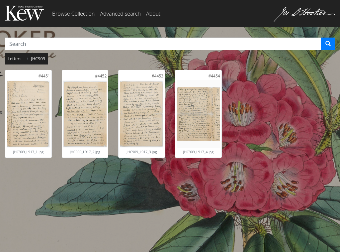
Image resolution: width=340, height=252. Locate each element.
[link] (44, 76)
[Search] (328, 44)
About (153, 13)
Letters (15, 59)
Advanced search (120, 13)
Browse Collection (73, 13)
